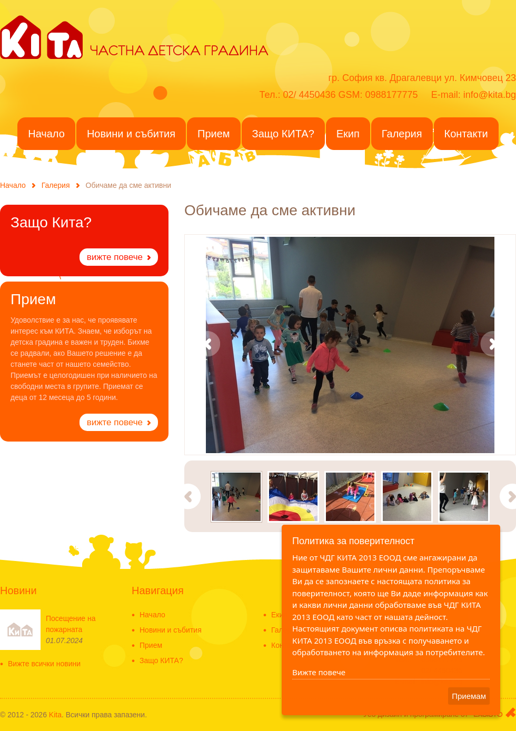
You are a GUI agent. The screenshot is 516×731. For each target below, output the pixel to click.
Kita (55, 714)
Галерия (56, 185)
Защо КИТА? (161, 660)
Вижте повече (318, 672)
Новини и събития (171, 630)
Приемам (469, 696)
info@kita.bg (489, 94)
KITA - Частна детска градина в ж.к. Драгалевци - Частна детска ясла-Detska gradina (41, 36)
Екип (279, 615)
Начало (13, 185)
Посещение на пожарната (71, 624)
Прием (151, 645)
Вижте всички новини (44, 663)
